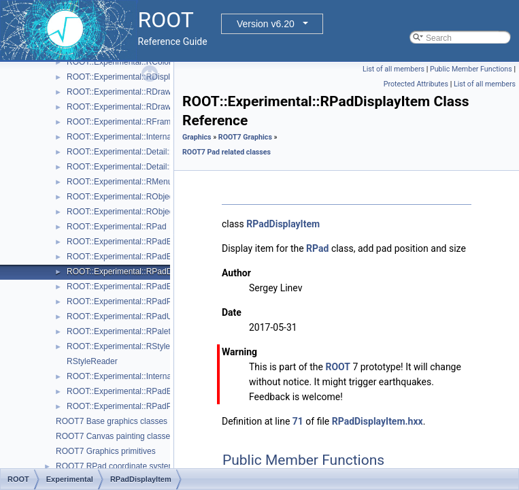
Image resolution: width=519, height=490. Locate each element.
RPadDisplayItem (283, 223)
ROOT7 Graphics (245, 137)
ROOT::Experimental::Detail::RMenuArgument (150, 152)
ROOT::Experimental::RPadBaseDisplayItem (147, 256)
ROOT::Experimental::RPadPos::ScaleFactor (148, 406)
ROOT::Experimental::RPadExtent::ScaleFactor (152, 391)
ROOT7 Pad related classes (226, 152)
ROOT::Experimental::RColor (119, 62)
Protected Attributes (416, 84)
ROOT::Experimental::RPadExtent (128, 286)
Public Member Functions (471, 69)
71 (297, 421)
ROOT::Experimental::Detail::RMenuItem (140, 167)
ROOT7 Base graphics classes (111, 421)
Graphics (197, 137)
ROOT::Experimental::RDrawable (126, 92)
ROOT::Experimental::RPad (117, 226)
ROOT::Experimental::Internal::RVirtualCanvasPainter (163, 376)
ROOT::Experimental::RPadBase (126, 241)
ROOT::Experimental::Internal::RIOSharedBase (152, 137)
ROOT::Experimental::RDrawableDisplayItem (148, 107)
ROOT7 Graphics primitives (106, 451)
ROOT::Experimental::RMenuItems (129, 181)
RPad (317, 248)
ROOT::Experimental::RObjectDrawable (138, 211)
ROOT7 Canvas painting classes (115, 436)
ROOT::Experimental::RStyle (118, 346)
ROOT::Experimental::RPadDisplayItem (138, 271)
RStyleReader (92, 361)
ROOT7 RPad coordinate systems (117, 466)
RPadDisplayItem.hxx (377, 421)
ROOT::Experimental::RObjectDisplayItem (142, 196)
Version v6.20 (266, 23)
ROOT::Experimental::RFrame (121, 122)
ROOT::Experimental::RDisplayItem (131, 77)
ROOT (337, 366)
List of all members (393, 69)
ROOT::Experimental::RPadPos (123, 301)
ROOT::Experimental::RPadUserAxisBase (142, 316)
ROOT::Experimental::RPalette (122, 331)
